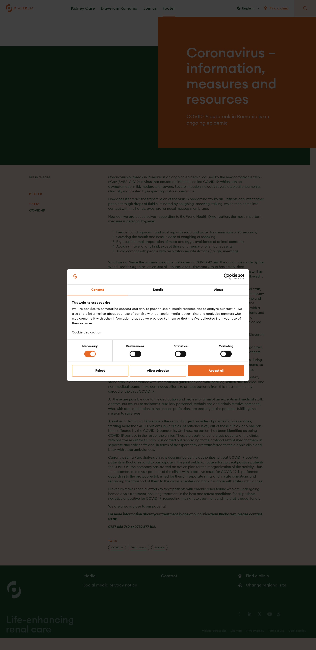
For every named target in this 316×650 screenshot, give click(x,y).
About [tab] (218, 290)
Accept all (216, 370)
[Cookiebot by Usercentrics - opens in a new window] (226, 276)
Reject (100, 370)
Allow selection (158, 370)
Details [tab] (158, 290)
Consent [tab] (97, 290)
